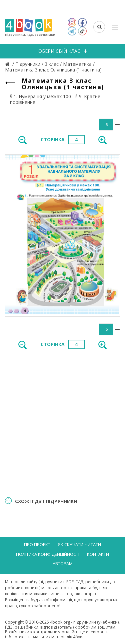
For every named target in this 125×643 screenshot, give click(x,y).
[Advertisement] (62, 422)
